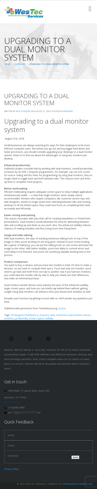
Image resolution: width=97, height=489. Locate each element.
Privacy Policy (11, 469)
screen (32, 318)
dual (52, 315)
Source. (62, 308)
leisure (87, 315)
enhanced (61, 315)
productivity (21, 318)
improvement (75, 315)
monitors (9, 318)
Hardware (19, 64)
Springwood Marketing (78, 484)
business (44, 315)
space (40, 318)
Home (7, 64)
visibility (49, 318)
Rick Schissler (23, 111)
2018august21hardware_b (24, 315)
